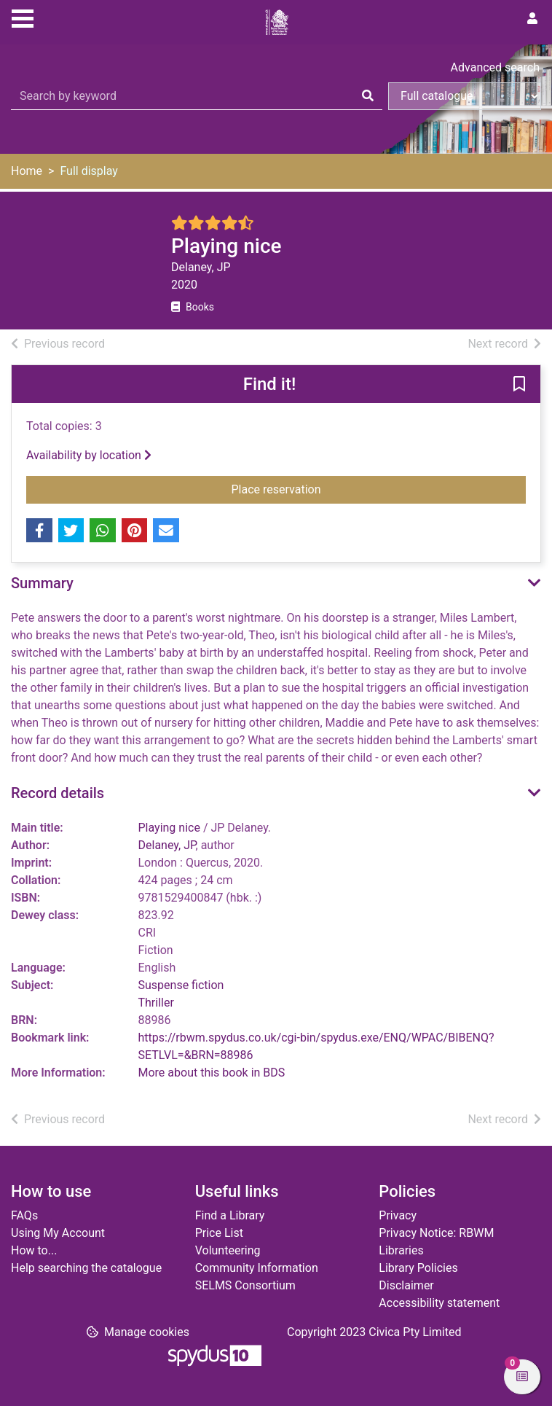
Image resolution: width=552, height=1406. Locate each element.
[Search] (367, 96)
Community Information (256, 1268)
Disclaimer (406, 1285)
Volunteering (228, 1250)
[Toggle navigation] (22, 17)
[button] (519, 384)
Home (26, 171)
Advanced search (495, 67)
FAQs (24, 1215)
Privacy (398, 1215)
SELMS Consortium (245, 1285)
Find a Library (230, 1215)
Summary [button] (42, 583)
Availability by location (88, 455)
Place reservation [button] (316, 488)
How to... (34, 1250)
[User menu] (532, 19)
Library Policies (418, 1268)
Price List (219, 1233)
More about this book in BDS (211, 1072)
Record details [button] (57, 793)
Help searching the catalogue (86, 1268)
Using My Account (58, 1233)
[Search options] (464, 96)
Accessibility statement (439, 1303)
